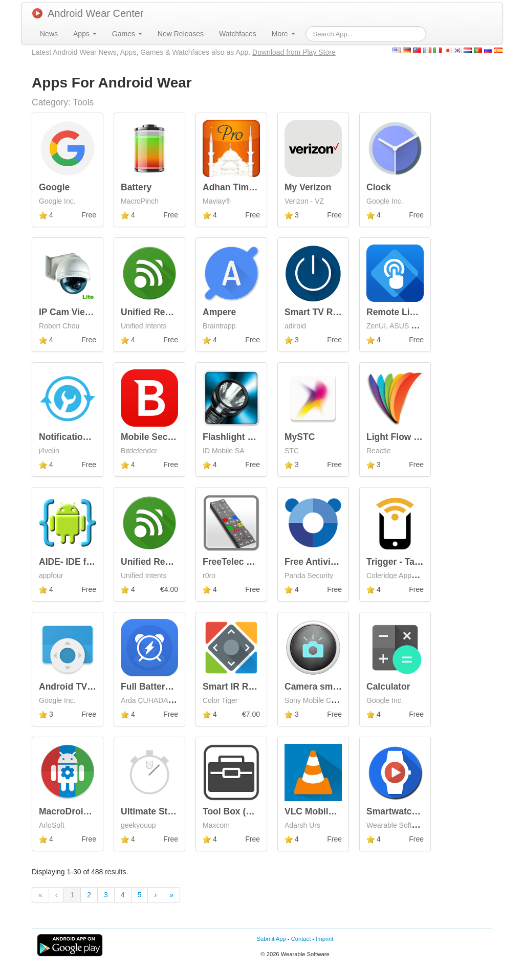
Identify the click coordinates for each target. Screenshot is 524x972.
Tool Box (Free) (235, 811)
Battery (136, 187)
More (283, 34)
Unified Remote (153, 312)
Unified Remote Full (163, 562)
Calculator (388, 686)
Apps (85, 34)
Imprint (324, 939)
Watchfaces (237, 34)
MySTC (300, 437)
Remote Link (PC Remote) (421, 312)
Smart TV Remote (322, 312)
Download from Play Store (294, 52)
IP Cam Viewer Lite (79, 312)
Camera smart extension (336, 686)
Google (54, 187)
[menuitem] (49, 34)
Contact (301, 939)
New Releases (181, 34)
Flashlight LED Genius (250, 437)
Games (127, 34)
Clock (378, 187)
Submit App (271, 939)
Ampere (219, 312)
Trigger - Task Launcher (416, 562)
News (49, 34)
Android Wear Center (88, 13)
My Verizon (308, 187)
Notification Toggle (79, 437)
